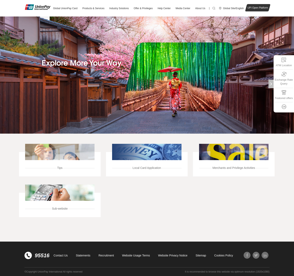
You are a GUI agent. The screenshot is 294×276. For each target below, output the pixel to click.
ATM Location (284, 62)
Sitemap (201, 255)
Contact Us (60, 255)
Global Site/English (233, 8)
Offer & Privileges (143, 8)
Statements (83, 255)
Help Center (164, 8)
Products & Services (93, 8)
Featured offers (284, 95)
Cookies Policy (223, 255)
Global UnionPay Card (65, 8)
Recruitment (106, 255)
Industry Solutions (119, 8)
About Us (200, 8)
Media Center (183, 8)
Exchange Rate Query (284, 78)
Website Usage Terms (136, 255)
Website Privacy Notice (172, 255)
